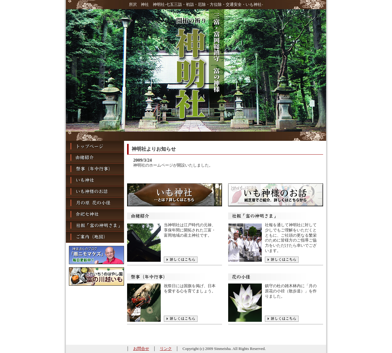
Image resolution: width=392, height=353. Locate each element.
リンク (166, 348)
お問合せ (141, 348)
